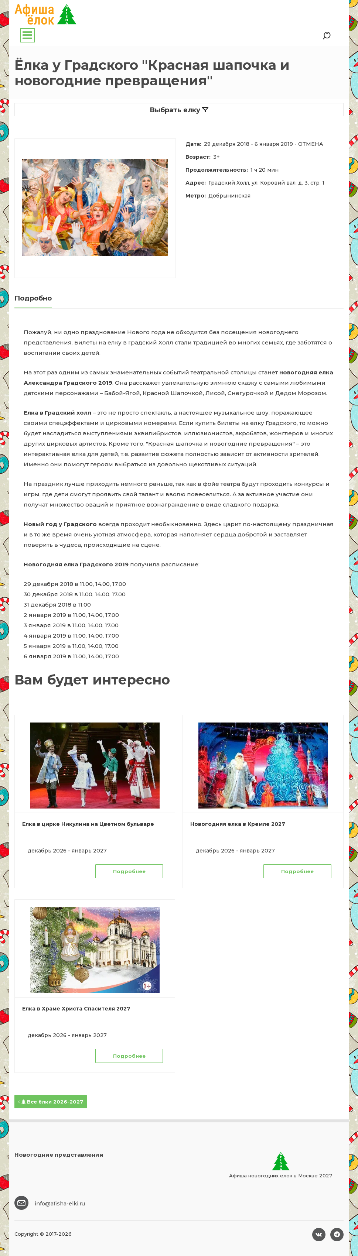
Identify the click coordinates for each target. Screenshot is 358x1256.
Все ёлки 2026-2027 (50, 1102)
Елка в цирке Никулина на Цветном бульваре (88, 824)
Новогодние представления (58, 1154)
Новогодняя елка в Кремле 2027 (237, 824)
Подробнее (129, 871)
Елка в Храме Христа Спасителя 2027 (76, 1008)
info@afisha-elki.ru (60, 1203)
